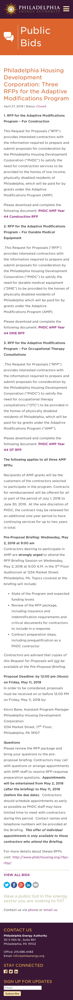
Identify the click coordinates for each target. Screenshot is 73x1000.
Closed (41, 106)
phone (33, 910)
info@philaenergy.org (28, 955)
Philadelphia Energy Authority (32, 9)
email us (50, 910)
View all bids (17, 875)
